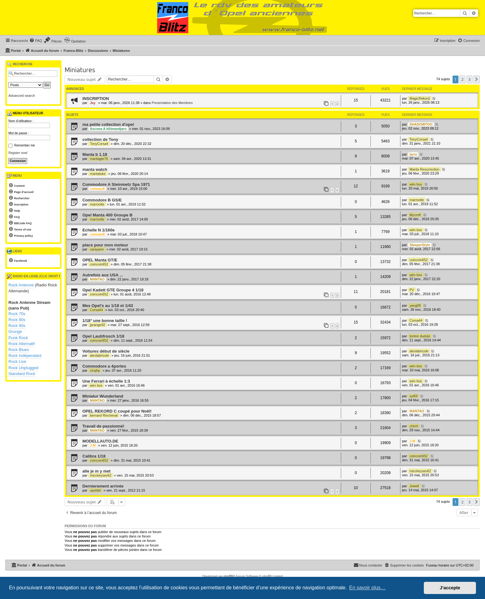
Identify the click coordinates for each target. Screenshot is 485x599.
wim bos (415, 184)
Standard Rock (21, 373)
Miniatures (80, 70)
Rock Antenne (21, 285)
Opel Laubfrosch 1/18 (103, 336)
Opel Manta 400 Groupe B (107, 215)
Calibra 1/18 (93, 456)
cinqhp (95, 370)
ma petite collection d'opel (108, 124)
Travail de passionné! (103, 426)
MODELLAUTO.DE (100, 441)
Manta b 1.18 (94, 154)
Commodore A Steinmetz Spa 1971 (116, 184)
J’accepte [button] (450, 587)
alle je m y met (96, 471)
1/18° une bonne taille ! (104, 320)
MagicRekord (419, 98)
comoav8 (97, 189)
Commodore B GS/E (102, 200)
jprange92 (97, 325)
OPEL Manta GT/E (99, 260)
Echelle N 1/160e (98, 230)
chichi (413, 426)
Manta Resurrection (424, 169)
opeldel (95, 490)
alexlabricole (99, 355)
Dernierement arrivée (103, 486)
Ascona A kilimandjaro (108, 129)
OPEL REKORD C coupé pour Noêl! (117, 411)
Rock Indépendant (25, 355)
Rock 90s (16, 325)
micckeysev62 (100, 475)
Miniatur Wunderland (102, 396)
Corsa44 (96, 310)
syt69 (413, 396)
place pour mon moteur (105, 245)
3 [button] (469, 79)
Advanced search (21, 95)
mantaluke (98, 174)
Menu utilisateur (25, 113)
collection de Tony (100, 139)
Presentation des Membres (172, 103)
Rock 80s (16, 319)
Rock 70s (16, 313)
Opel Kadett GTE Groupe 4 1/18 (113, 290)
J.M (93, 445)
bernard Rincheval (104, 415)
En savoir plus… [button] (367, 587)
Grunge (15, 331)
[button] (476, 79)
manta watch (94, 169)
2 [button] (462, 79)
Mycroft (415, 215)
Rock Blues (18, 349)
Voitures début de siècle (106, 351)
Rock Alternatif (21, 343)
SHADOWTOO (421, 124)
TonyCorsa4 (99, 144)
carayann (97, 249)
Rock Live (17, 361)
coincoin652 (99, 264)
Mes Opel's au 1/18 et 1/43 (107, 305)
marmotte (97, 204)
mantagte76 (99, 159)
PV (411, 290)
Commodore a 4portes (104, 366)
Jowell (414, 486)
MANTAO (97, 279)
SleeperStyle (419, 245)
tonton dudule (419, 336)
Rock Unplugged (23, 367)
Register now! (17, 153)
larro (413, 154)
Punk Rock (18, 337)
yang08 (415, 305)
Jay (93, 103)
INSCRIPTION (95, 98)
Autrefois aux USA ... (102, 275)
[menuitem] (35, 40)
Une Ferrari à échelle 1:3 (106, 381)
